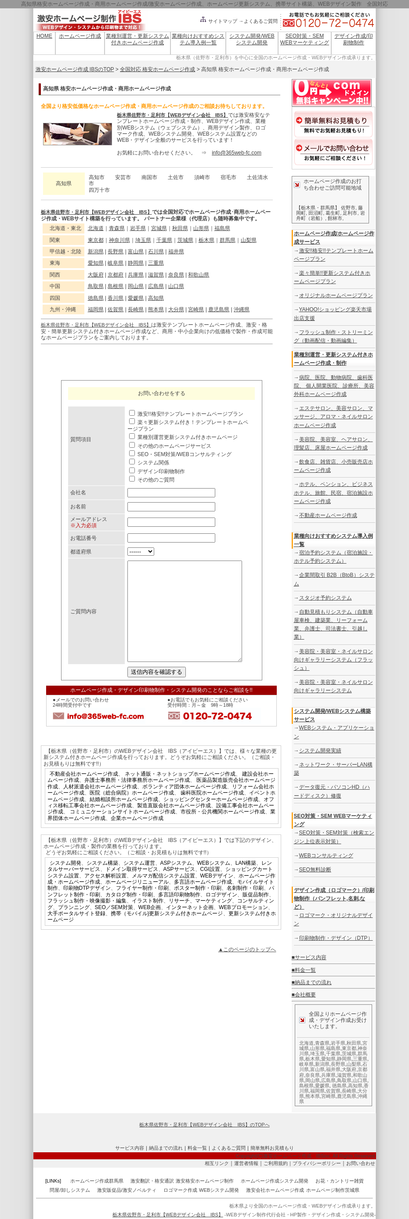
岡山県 (136, 286)
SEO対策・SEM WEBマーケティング (304, 39)
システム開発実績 (320, 751)
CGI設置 (210, 889)
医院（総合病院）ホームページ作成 (132, 812)
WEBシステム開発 (219, 1190)
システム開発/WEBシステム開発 (252, 39)
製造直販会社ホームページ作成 (174, 825)
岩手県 (138, 228)
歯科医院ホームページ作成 (212, 812)
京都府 (115, 275)
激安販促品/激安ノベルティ (126, 1190)
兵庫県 (136, 275)
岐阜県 (115, 263)
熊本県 (156, 309)
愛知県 (96, 263)
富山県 (136, 251)
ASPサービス (179, 889)
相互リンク (217, 1163)
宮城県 (159, 228)
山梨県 (249, 240)
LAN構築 (245, 883)
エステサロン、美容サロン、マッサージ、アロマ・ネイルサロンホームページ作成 (333, 416)
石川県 (156, 251)
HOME (44, 36)
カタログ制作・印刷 (129, 914)
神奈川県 (119, 240)
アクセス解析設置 (105, 895)
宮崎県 (196, 309)
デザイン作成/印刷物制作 (353, 39)
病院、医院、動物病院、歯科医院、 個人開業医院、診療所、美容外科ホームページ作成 (334, 385)
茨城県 (185, 240)
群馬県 (227, 240)
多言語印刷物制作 (179, 914)
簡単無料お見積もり (272, 1148)
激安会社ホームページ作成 (275, 1190)
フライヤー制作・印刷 (142, 908)
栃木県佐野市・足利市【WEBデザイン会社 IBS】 (172, 115)
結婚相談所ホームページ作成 (124, 819)
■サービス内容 (309, 957)
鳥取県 (96, 286)
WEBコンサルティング (326, 855)
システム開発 (65, 883)
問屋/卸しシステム (70, 1190)
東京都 (96, 240)
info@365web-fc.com (236, 153)
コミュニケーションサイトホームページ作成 (122, 831)
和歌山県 (198, 275)
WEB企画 (149, 927)
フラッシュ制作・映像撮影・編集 (87, 920)
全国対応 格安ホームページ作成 (157, 69)
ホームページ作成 (80, 36)
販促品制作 (256, 914)
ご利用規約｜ (278, 1163)
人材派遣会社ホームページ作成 (100, 806)
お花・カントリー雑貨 (339, 1180)
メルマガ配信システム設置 (163, 895)
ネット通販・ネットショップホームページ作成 (180, 794)
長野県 (115, 251)
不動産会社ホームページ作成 (84, 794)
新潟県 (96, 251)
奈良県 (176, 275)
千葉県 (164, 240)
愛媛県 (136, 298)
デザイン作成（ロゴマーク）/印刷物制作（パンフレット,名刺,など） (334, 898)
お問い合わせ (360, 1163)
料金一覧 (197, 1148)
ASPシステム (176, 883)
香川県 (115, 298)
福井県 (176, 251)
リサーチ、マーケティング (200, 920)
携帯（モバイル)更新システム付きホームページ (167, 933)
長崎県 (136, 309)
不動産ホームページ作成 (328, 515)
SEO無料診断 (315, 870)
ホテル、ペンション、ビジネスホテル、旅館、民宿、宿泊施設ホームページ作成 (333, 492)
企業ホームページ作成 (137, 838)
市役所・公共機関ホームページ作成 (223, 831)
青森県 (117, 228)
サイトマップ (218, 21)
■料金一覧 (304, 970)
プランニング (74, 927)
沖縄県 (242, 309)
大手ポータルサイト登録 (76, 933)
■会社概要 (304, 995)
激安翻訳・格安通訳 (152, 1180)
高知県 (156, 298)
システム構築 (102, 883)
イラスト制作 (147, 920)
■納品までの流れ (312, 982)
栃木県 (206, 240)
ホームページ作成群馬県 (96, 1180)
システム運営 (139, 883)
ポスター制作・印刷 (197, 908)
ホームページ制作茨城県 (332, 1190)
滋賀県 (156, 275)
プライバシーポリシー (317, 1163)
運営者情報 (246, 1163)
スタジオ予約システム (325, 598)
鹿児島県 (218, 309)
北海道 (96, 228)
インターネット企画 (190, 927)
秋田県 (180, 228)
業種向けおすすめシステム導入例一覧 (198, 39)
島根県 (115, 286)
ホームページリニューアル (137, 902)
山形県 (201, 228)
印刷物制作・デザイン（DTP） (336, 938)
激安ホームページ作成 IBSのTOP (75, 69)
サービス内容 (129, 1148)
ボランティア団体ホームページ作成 (184, 806)
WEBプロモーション (243, 927)
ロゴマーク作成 (180, 1190)
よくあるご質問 (229, 1148)
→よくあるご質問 (258, 21)
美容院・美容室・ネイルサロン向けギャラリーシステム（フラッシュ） (333, 659)
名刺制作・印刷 (245, 908)
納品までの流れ (166, 1148)
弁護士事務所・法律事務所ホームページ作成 (137, 800)
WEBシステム (213, 883)
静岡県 (136, 263)
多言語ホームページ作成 (203, 902)
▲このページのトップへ (247, 969)
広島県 (156, 286)
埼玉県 (143, 240)
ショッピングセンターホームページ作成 (210, 819)
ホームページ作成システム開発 (274, 1180)
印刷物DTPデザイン (87, 908)
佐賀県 (115, 309)
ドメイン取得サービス (131, 889)
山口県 (176, 286)
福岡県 (96, 309)
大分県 (176, 309)
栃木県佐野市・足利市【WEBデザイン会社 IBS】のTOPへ (204, 1124)
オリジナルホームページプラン (336, 295)
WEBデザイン (216, 895)
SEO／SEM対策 (114, 927)
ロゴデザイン (221, 914)
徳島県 (96, 298)
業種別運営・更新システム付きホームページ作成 (137, 39)
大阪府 (96, 275)
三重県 (156, 263)
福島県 (222, 228)
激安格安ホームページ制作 (205, 1180)
